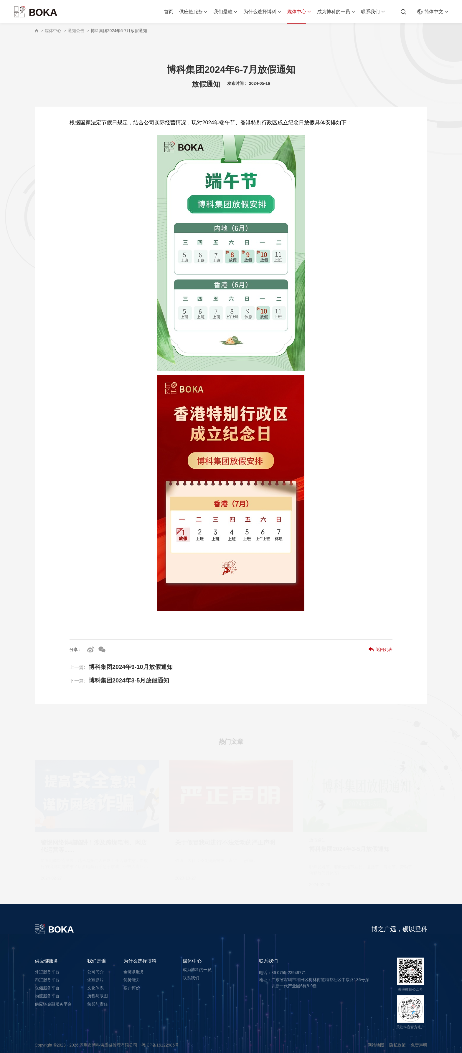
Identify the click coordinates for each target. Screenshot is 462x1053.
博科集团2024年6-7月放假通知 (119, 30)
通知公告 (76, 30)
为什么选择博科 (259, 11)
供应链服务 (191, 11)
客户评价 (131, 988)
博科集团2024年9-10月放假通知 (121, 671)
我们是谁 (223, 11)
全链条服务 (133, 971)
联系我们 (370, 11)
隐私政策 (397, 1045)
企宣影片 (95, 979)
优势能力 (131, 979)
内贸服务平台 (47, 979)
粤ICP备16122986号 (160, 1045)
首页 (168, 11)
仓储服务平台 (47, 988)
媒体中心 (296, 11)
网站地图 (376, 1045)
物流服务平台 (47, 996)
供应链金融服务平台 (53, 1004)
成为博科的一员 (333, 11)
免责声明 (419, 1045)
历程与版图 (97, 996)
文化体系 (95, 988)
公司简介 (95, 971)
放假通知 (206, 87)
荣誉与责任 (97, 1004)
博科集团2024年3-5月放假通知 (119, 685)
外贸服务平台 (47, 971)
